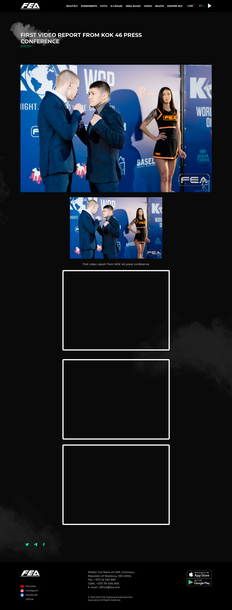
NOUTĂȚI (72, 6)
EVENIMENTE (89, 6)
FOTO (103, 6)
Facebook (31, 594)
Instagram (31, 590)
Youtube (30, 586)
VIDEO (148, 6)
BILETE (159, 6)
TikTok (29, 599)
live (190, 5)
